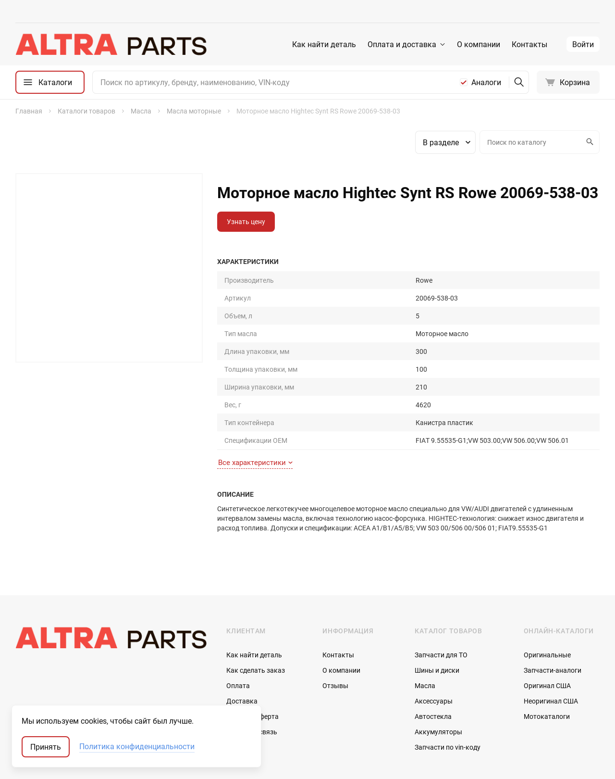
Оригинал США (547, 612)
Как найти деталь (324, 44)
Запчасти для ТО (441, 582)
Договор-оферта (252, 643)
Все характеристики (255, 390)
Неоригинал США (551, 628)
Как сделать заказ (255, 597)
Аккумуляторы (438, 659)
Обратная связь (251, 659)
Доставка (242, 628)
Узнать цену (246, 221)
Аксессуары (434, 628)
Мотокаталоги (547, 643)
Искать (588, 142)
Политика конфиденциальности (137, 746)
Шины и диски (437, 597)
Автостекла (433, 643)
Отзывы (335, 612)
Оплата (238, 612)
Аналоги (486, 82)
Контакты (529, 44)
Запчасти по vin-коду (447, 674)
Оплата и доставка (402, 44)
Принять (45, 746)
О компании (478, 44)
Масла (425, 612)
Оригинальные (547, 582)
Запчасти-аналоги (552, 597)
